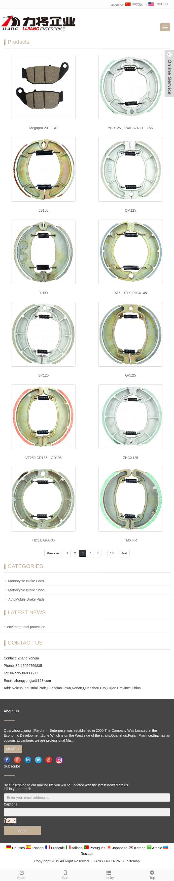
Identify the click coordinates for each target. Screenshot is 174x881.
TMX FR (130, 540)
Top (152, 874)
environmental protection (26, 627)
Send (22, 831)
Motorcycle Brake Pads (26, 581)
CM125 (130, 210)
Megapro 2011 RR (43, 128)
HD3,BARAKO (43, 540)
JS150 (43, 210)
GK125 (130, 375)
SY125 (43, 375)
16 (111, 553)
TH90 (43, 293)
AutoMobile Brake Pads (26, 599)
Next (123, 553)
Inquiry (109, 874)
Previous (53, 553)
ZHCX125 (130, 458)
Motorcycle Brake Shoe (26, 590)
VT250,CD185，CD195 (43, 458)
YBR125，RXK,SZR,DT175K (130, 128)
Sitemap (133, 861)
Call (65, 874)
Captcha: (11, 804)
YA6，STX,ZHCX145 (130, 293)
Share (21, 874)
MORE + (13, 749)
